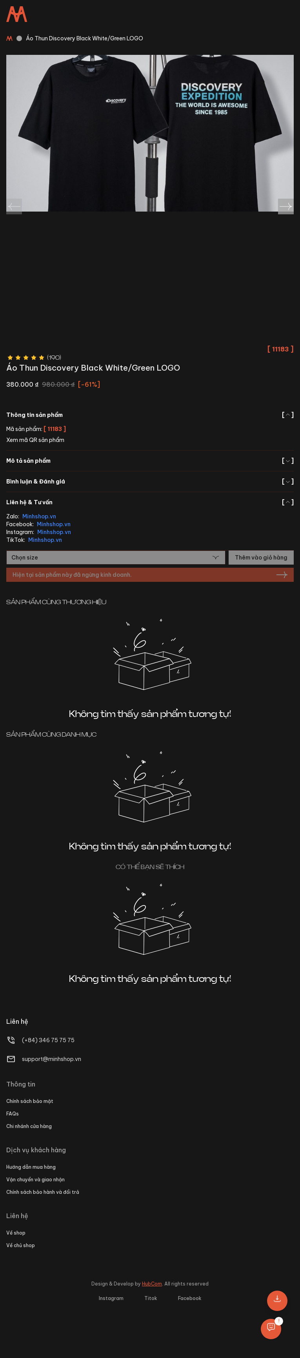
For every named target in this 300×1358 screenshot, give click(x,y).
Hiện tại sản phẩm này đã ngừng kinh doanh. (150, 574)
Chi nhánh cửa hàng (29, 1126)
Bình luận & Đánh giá (150, 481)
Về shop (15, 1233)
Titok (150, 1298)
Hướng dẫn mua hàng (31, 1167)
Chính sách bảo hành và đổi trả (42, 1192)
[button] (277, 1301)
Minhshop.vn (39, 516)
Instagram (111, 1298)
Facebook (190, 1298)
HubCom (152, 1284)
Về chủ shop (20, 1245)
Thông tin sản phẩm (150, 415)
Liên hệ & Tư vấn (150, 502)
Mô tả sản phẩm (150, 461)
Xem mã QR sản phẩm (35, 440)
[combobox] (115, 557)
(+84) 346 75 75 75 (48, 1040)
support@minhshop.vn (51, 1059)
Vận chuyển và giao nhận (35, 1179)
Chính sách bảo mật (29, 1101)
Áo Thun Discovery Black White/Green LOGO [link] (84, 38)
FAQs (12, 1114)
